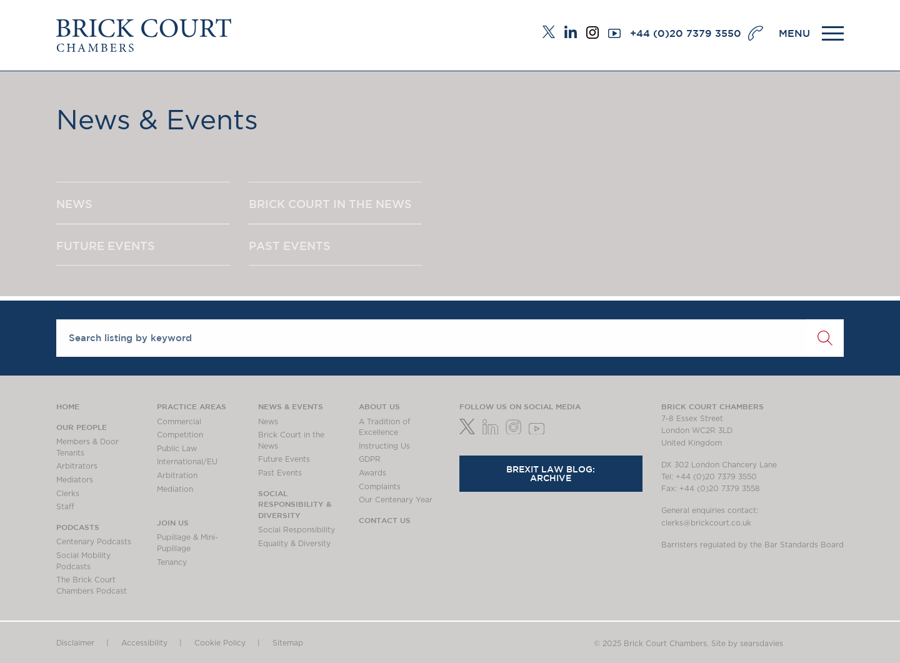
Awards (372, 473)
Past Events (280, 473)
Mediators (74, 480)
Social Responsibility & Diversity (294, 504)
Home (67, 406)
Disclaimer (75, 643)
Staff (65, 507)
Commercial (179, 422)
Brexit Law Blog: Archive (550, 473)
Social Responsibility (296, 530)
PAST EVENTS (290, 245)
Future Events (284, 459)
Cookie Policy (220, 643)
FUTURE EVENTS (105, 245)
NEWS (74, 203)
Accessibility (144, 643)
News (268, 422)
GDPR (370, 459)
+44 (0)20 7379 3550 (685, 33)
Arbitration (177, 475)
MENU (794, 33)
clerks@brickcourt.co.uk (706, 523)
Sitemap (287, 643)
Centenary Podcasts (93, 542)
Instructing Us (384, 446)
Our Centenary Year (395, 500)
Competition (180, 435)
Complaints (380, 487)
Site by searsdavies (747, 643)
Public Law (177, 448)
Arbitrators (77, 466)
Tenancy (172, 562)
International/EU (187, 462)
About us (379, 406)
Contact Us (385, 520)
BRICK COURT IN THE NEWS (330, 203)
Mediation (175, 489)
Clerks (67, 493)
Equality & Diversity (294, 543)
